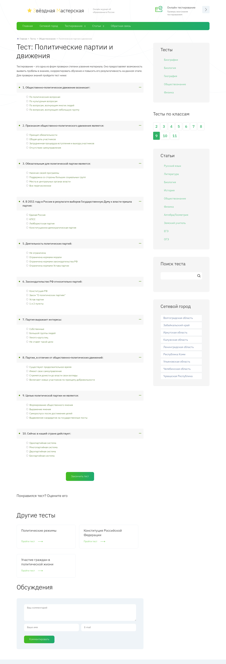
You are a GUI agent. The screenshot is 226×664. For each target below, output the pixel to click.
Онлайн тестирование (181, 7)
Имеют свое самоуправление (44, 371)
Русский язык (172, 166)
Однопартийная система (41, 442)
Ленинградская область (178, 347)
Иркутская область (175, 332)
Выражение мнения (38, 409)
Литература (171, 174)
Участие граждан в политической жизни (122, 534)
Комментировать (39, 614)
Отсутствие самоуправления (43, 147)
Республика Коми (174, 354)
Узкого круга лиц (37, 337)
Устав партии (35, 299)
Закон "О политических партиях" (45, 295)
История (169, 190)
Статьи (96, 26)
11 (174, 135)
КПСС (30, 219)
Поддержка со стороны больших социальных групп (56, 177)
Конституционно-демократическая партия (51, 227)
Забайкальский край (176, 325)
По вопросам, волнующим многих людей (50, 105)
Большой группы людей (40, 333)
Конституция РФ (36, 290)
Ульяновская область (176, 361)
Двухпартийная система (41, 451)
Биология (170, 68)
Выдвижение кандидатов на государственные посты (56, 417)
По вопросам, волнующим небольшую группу (52, 109)
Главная (28, 26)
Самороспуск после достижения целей (49, 413)
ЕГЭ (166, 231)
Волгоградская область (178, 318)
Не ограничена (36, 252)
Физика (169, 92)
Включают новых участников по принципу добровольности (60, 379)
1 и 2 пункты (34, 303)
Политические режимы (32, 532)
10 (165, 135)
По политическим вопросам (43, 96)
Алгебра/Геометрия (176, 214)
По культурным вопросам (41, 101)
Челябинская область (177, 369)
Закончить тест (80, 476)
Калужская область (175, 339)
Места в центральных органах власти (48, 181)
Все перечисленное (38, 185)
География (170, 76)
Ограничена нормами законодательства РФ (52, 261)
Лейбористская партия (40, 223)
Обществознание (47, 38)
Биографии (171, 59)
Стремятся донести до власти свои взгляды (51, 375)
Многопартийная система (41, 447)
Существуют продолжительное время (48, 366)
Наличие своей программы (42, 172)
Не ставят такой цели (39, 341)
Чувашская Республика (178, 376)
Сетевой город (49, 26)
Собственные (35, 328)
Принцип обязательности (41, 134)
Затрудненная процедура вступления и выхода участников (60, 143)
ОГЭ (166, 239)
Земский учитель (175, 223)
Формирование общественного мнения (49, 404)
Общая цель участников (41, 139)
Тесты (33, 38)
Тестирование (74, 26)
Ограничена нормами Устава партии (47, 265)
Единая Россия (35, 214)
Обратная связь (121, 26)
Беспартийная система (40, 455)
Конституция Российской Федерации (74, 534)
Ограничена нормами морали (44, 257)
